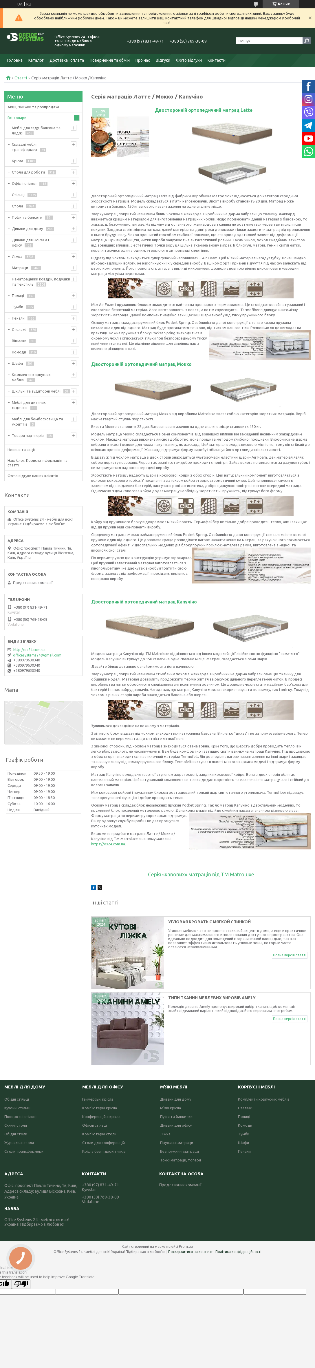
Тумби (17, 307)
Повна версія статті (289, 955)
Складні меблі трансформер (24, 147)
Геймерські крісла (97, 1099)
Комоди (19, 352)
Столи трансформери (23, 1151)
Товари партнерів (28, 435)
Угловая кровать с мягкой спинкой (210, 922)
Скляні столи (15, 1125)
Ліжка (17, 256)
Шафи (17, 363)
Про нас (142, 60)
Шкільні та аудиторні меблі (36, 391)
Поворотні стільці (20, 1117)
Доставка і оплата (67, 60)
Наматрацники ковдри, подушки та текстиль (41, 281)
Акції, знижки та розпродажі (33, 107)
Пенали (18, 318)
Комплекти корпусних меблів (31, 377)
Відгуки (163, 60)
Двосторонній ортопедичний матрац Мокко (141, 364)
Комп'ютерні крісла (99, 1108)
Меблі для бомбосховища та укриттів (37, 421)
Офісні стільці (24, 183)
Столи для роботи (28, 172)
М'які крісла (170, 1108)
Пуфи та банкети (27, 217)
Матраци (20, 268)
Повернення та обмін (110, 60)
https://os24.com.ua (108, 844)
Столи (17, 206)
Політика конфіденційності (238, 1252)
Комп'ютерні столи (99, 1134)
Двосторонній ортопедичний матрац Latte (203, 110)
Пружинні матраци (176, 1143)
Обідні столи (15, 1134)
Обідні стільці (16, 1099)
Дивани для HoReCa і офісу (30, 242)
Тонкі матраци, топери (180, 1160)
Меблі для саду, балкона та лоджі (36, 130)
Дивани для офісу (176, 1125)
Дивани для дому (27, 229)
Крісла (17, 161)
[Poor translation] (21, 1284)
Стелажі (19, 329)
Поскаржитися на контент (190, 1252)
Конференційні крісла (101, 1117)
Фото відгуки (189, 60)
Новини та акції (21, 450)
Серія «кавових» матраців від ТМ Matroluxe (201, 874)
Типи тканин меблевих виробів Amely (212, 997)
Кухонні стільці (17, 1108)
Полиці (18, 295)
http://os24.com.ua (29, 649)
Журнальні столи (19, 1143)
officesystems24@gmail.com (37, 655)
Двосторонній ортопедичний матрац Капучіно (144, 601)
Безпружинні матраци (179, 1151)
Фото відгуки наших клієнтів (33, 476)
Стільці (18, 195)
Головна (15, 60)
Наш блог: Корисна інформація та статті (37, 462)
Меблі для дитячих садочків (29, 405)
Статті (20, 78)
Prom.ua (186, 1246)
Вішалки (19, 341)
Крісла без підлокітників (104, 1151)
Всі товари (17, 118)
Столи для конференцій (103, 1143)
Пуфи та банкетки (176, 1117)
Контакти (217, 60)
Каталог (36, 60)
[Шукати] (307, 40)
